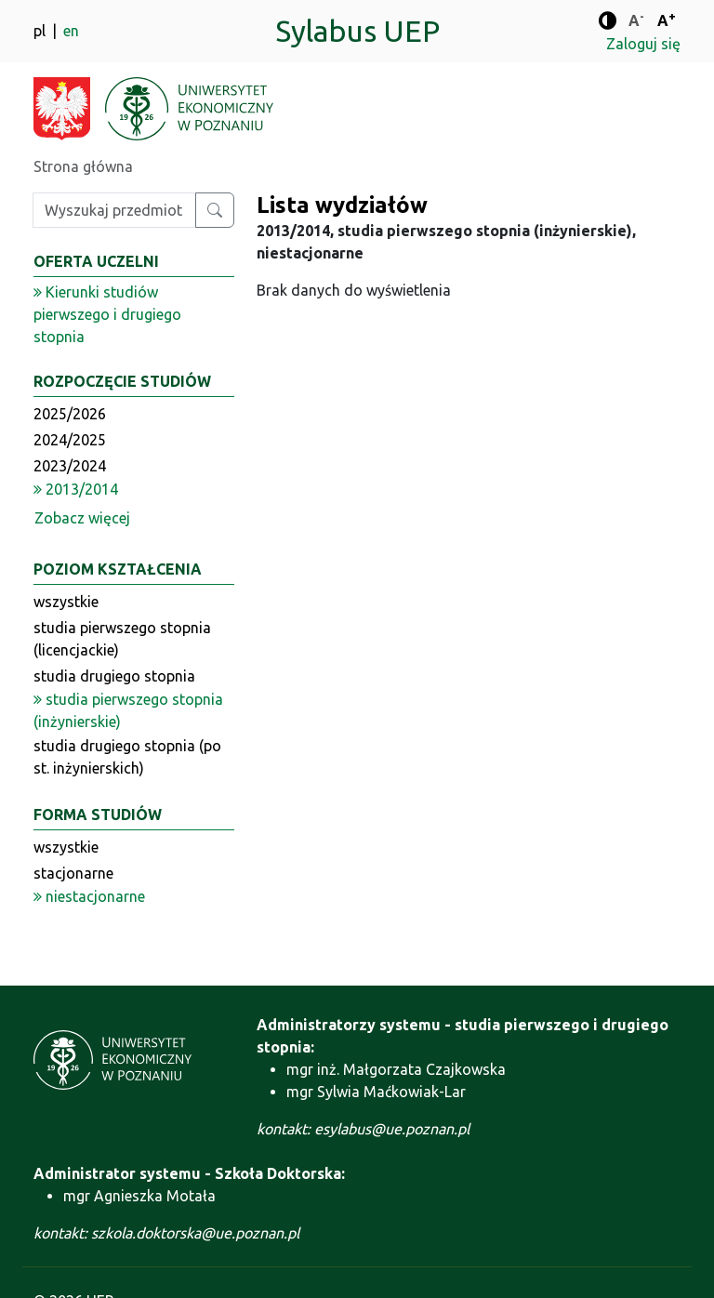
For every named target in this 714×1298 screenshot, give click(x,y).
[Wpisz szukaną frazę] (114, 210)
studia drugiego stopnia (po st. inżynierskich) (127, 756)
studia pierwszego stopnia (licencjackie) (122, 638)
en (71, 30)
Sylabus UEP (357, 30)
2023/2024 (69, 465)
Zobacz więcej (82, 518)
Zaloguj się (643, 43)
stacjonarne (73, 873)
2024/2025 (69, 439)
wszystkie (66, 601)
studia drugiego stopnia (114, 676)
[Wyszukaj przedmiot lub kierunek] (214, 210)
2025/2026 (69, 413)
